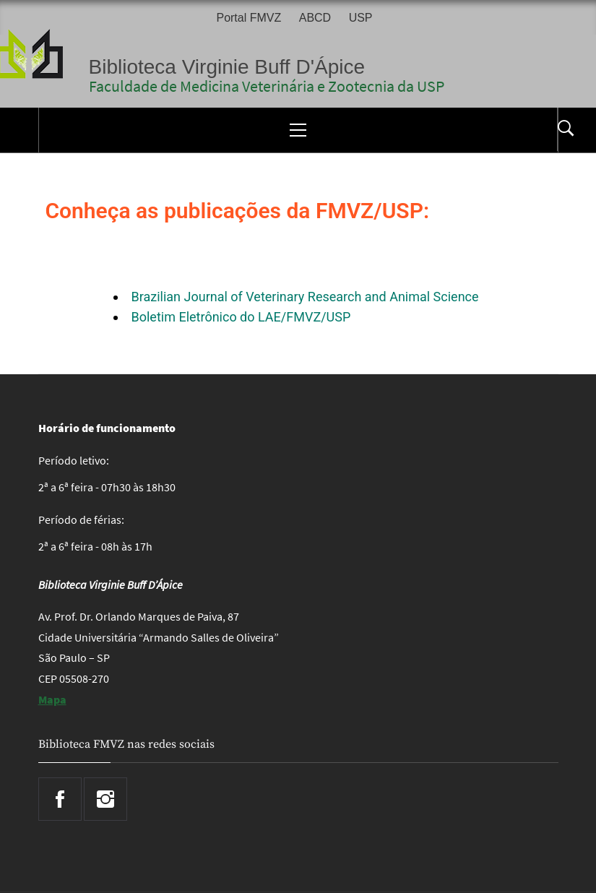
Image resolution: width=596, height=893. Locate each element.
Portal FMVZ (248, 18)
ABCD (315, 18)
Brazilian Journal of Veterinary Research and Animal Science (305, 296)
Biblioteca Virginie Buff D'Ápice (227, 67)
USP (361, 18)
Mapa (52, 699)
